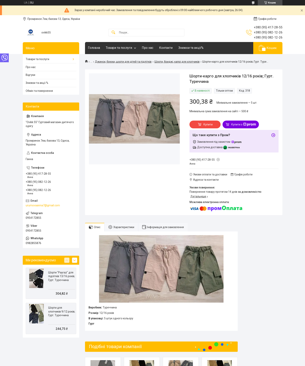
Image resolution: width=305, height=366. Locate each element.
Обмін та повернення (39, 90)
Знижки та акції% (190, 48)
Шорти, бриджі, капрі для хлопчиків (177, 61)
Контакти (166, 48)
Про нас (147, 48)
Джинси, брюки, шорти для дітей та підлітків (123, 61)
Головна (94, 48)
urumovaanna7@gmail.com (43, 205)
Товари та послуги (119, 48)
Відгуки (30, 74)
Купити (208, 124)
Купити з (243, 124)
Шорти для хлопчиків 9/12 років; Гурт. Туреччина (61, 311)
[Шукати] (113, 33)
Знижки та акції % (37, 82)
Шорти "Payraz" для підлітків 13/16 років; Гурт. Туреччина (61, 276)
